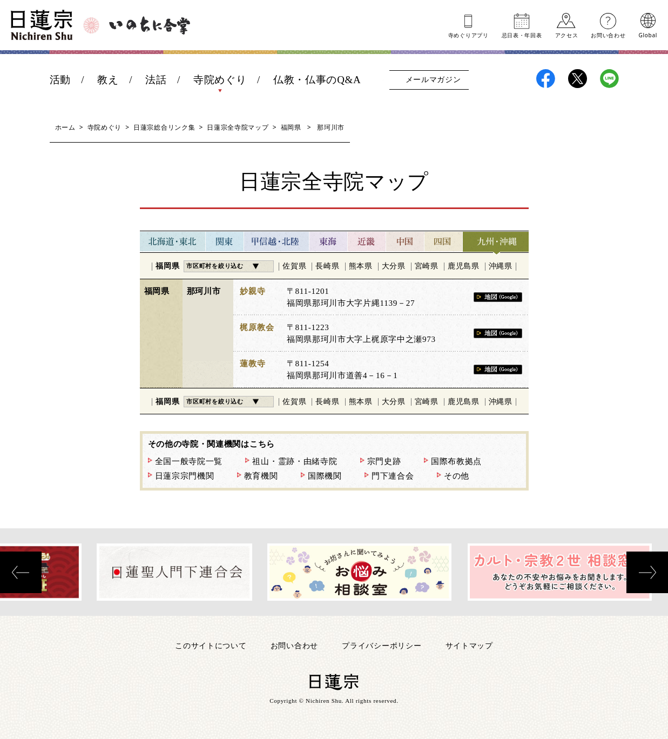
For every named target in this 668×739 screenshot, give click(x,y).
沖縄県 (500, 266)
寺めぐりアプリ (468, 34)
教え (107, 79)
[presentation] (21, 572)
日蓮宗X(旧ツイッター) (577, 78)
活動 (60, 79)
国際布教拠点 (456, 461)
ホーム (65, 127)
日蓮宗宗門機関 (184, 476)
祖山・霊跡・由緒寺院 (294, 461)
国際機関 (325, 476)
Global (648, 34)
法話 (155, 79)
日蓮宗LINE (609, 78)
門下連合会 (393, 476)
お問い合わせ (608, 34)
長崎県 (327, 266)
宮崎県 (426, 266)
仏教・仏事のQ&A (317, 79)
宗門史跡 (384, 461)
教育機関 (261, 476)
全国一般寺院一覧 (189, 461)
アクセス (566, 34)
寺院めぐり (220, 79)
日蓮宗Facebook (545, 78)
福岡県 (291, 127)
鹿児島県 (464, 266)
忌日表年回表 (522, 34)
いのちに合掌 (149, 25)
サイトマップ (469, 645)
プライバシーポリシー (381, 645)
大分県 (394, 266)
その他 (456, 476)
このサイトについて (210, 645)
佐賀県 (294, 266)
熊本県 (361, 266)
